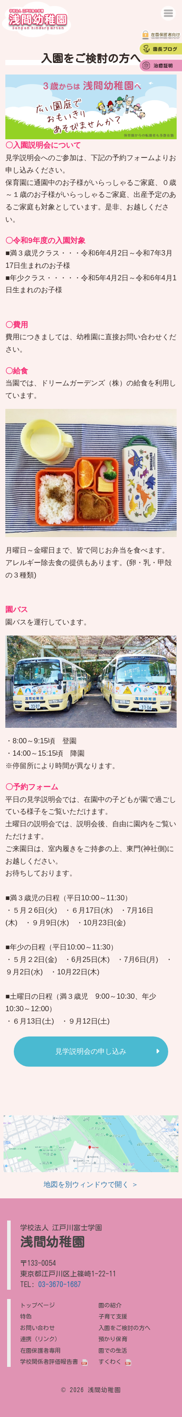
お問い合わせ (37, 1328)
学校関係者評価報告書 (49, 1361)
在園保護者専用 (40, 1350)
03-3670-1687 (59, 1284)
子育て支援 (112, 1316)
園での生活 (112, 1350)
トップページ (37, 1305)
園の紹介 (109, 1305)
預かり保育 (112, 1339)
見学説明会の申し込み (90, 1051)
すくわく (109, 1361)
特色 (26, 1316)
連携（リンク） (40, 1339)
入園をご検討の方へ (124, 1328)
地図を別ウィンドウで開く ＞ (91, 1184)
